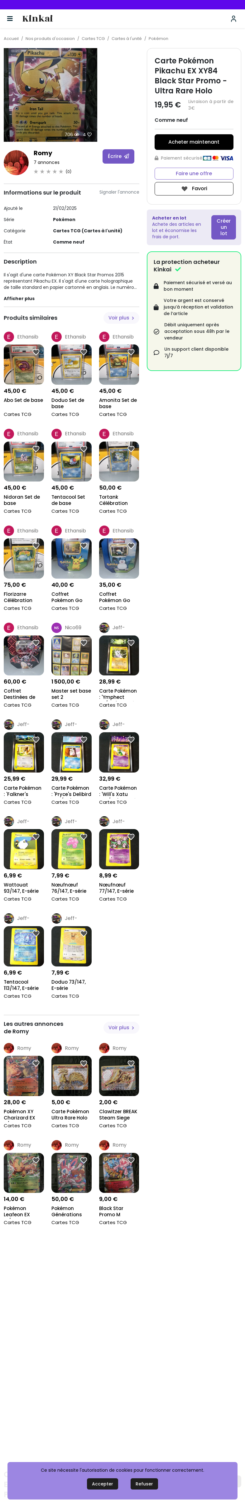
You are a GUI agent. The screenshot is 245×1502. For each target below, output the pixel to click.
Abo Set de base (23, 400)
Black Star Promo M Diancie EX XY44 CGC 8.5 (118, 1212)
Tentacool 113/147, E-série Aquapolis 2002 (22, 985)
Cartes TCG (93, 39)
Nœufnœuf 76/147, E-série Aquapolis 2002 (70, 888)
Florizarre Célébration (18, 597)
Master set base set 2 (71, 694)
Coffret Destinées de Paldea (19, 694)
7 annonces (47, 162)
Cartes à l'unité (127, 39)
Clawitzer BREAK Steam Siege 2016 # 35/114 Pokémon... (118, 1115)
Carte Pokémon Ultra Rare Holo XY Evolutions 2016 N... (70, 1115)
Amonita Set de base (118, 403)
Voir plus (121, 317)
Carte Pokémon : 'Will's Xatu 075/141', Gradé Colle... (118, 791)
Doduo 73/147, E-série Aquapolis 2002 (70, 985)
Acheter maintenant (193, 142)
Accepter (102, 1484)
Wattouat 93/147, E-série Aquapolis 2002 (22, 888)
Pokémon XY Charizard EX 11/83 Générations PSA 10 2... (19, 1115)
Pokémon (158, 39)
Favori (194, 189)
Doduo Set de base (67, 403)
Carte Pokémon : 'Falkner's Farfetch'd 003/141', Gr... (22, 791)
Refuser (144, 1484)
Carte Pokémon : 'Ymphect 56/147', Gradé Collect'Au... (118, 694)
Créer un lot (224, 227)
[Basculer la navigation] (9, 18)
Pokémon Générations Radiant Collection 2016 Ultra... (69, 1212)
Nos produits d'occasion (50, 39)
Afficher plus (19, 298)
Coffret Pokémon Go (66, 597)
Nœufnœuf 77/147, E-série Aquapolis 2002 (118, 888)
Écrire (118, 156)
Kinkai (37, 19)
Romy (43, 153)
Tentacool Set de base (68, 500)
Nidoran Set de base (22, 500)
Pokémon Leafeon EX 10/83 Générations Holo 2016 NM (19, 1212)
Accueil (11, 39)
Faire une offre (194, 173)
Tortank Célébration (113, 500)
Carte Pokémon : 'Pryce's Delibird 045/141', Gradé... (71, 791)
